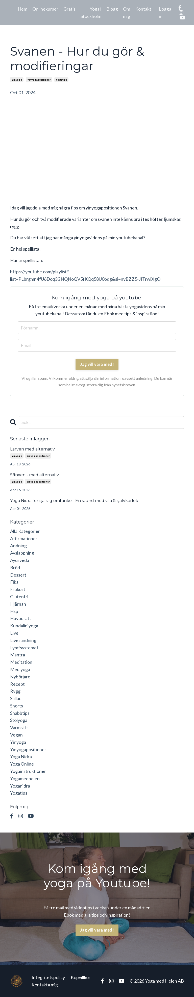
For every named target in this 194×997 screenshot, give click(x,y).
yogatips (61, 79)
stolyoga (18, 720)
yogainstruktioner (28, 771)
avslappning (22, 553)
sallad (15, 698)
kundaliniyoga (24, 625)
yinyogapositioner (39, 79)
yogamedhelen (25, 778)
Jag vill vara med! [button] (97, 930)
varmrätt (19, 727)
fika (14, 582)
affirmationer (23, 538)
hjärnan (18, 604)
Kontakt (143, 9)
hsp (14, 611)
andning (18, 545)
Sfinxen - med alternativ (34, 474)
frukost (17, 589)
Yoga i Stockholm (91, 12)
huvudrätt (20, 618)
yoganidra (20, 786)
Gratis (69, 9)
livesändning (23, 640)
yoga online (22, 764)
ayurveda (19, 560)
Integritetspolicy (48, 977)
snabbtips (20, 713)
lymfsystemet (24, 647)
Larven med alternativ (32, 449)
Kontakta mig (45, 984)
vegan (16, 735)
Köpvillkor (80, 977)
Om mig (126, 12)
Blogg (112, 9)
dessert (18, 575)
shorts (16, 705)
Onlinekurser (45, 9)
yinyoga (17, 79)
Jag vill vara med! (97, 364)
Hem (22, 9)
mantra (17, 654)
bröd (15, 567)
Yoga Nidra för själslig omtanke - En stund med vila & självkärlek (74, 500)
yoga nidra (21, 756)
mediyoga (20, 669)
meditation (21, 662)
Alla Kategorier (25, 531)
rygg (15, 691)
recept (17, 684)
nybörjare (20, 676)
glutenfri (19, 596)
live (14, 633)
